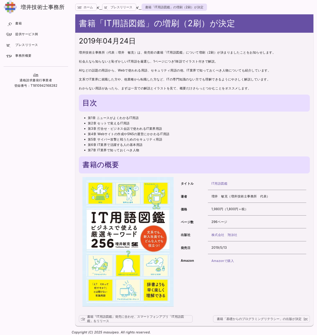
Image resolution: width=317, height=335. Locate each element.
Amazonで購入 (222, 261)
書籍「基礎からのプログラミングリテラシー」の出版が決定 (263, 318)
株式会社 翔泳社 (224, 235)
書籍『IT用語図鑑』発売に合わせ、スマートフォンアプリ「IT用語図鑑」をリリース (131, 318)
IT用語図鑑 (219, 183)
